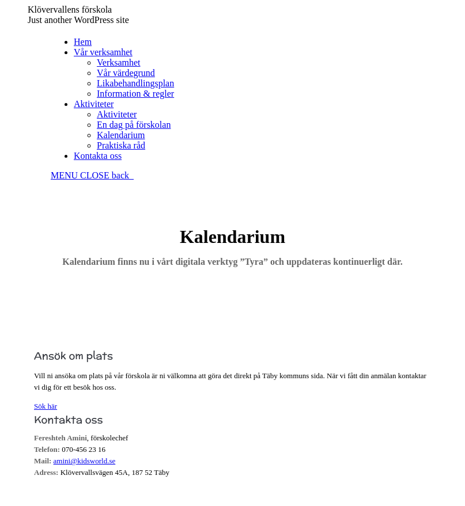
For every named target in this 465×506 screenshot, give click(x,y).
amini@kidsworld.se (85, 460)
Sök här (45, 406)
